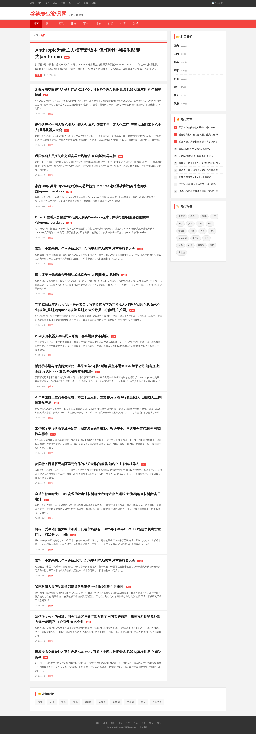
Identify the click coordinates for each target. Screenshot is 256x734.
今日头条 (157, 702)
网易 (143, 702)
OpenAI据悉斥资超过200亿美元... (196, 156)
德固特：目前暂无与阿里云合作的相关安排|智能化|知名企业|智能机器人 (87, 464)
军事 (63, 3)
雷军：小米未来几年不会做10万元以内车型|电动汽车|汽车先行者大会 (85, 248)
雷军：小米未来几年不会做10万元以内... (199, 163)
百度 (40, 702)
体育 (86, 3)
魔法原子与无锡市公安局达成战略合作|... (199, 170)
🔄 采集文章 (217, 3)
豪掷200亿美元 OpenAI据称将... (195, 149)
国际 (47, 3)
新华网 (116, 702)
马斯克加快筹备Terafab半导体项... (196, 177)
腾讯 (75, 702)
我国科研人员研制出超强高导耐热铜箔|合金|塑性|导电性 (75, 156)
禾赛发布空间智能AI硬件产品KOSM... (198, 127)
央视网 (130, 702)
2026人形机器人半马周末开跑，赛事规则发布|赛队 (71, 336)
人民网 (102, 702)
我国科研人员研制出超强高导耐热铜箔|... (199, 141)
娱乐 (94, 3)
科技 (71, 3)
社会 (55, 3)
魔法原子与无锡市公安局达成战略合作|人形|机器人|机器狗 (77, 275)
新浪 (51, 702)
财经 (78, 3)
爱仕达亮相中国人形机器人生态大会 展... (199, 134)
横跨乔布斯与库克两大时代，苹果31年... (199, 191)
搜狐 (63, 702)
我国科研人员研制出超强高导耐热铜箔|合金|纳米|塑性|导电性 (79, 586)
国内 (40, 3)
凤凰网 (88, 702)
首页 (32, 3)
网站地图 (143, 727)
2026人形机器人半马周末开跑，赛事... (198, 184)
